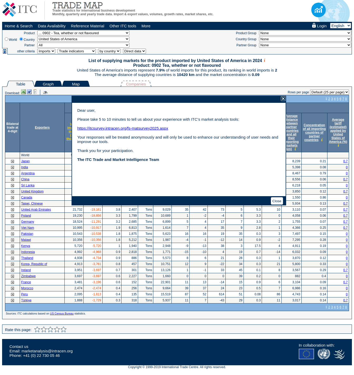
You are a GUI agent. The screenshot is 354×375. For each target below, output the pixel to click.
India (24, 167)
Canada (26, 197)
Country (29, 40)
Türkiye (26, 300)
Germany (27, 222)
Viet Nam (27, 228)
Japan (25, 161)
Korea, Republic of (34, 264)
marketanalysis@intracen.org (47, 351)
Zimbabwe (28, 276)
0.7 (345, 161)
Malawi (26, 240)
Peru (24, 294)
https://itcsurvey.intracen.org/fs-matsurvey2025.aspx (122, 128)
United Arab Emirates (36, 209)
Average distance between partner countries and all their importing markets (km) (291, 132)
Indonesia (28, 252)
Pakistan (27, 234)
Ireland (26, 270)
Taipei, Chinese (32, 203)
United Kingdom (32, 191)
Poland (26, 215)
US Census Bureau (62, 313)
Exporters (42, 127)
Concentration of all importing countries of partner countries (314, 132)
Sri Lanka (27, 185)
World (13, 40)
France (26, 282)
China (25, 179)
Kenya (25, 246)
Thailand (27, 258)
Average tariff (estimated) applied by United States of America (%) (338, 131)
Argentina (27, 173)
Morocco (27, 288)
